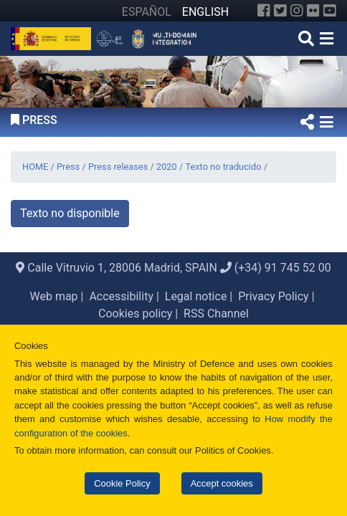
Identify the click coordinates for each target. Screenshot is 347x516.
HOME (35, 166)
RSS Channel (216, 313)
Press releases (118, 166)
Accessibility (121, 296)
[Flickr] (313, 10)
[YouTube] (329, 10)
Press (68, 166)
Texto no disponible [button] (70, 213)
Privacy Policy (273, 296)
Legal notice (196, 296)
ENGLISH (205, 12)
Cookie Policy (122, 483)
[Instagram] (296, 10)
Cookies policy (135, 313)
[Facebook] (263, 10)
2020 (166, 166)
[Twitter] (280, 10)
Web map (53, 296)
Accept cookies (222, 483)
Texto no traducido (223, 166)
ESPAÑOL (146, 12)
